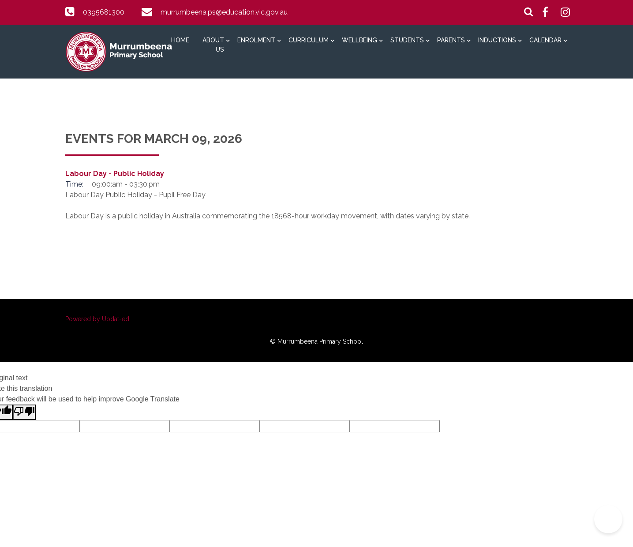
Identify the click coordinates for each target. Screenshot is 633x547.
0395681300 (103, 12)
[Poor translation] (24, 412)
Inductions (497, 40)
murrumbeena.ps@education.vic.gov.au (224, 12)
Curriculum (308, 40)
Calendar (545, 40)
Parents (451, 40)
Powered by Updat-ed (97, 318)
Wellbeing (359, 40)
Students (407, 40)
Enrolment (256, 40)
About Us (213, 45)
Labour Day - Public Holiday (114, 173)
